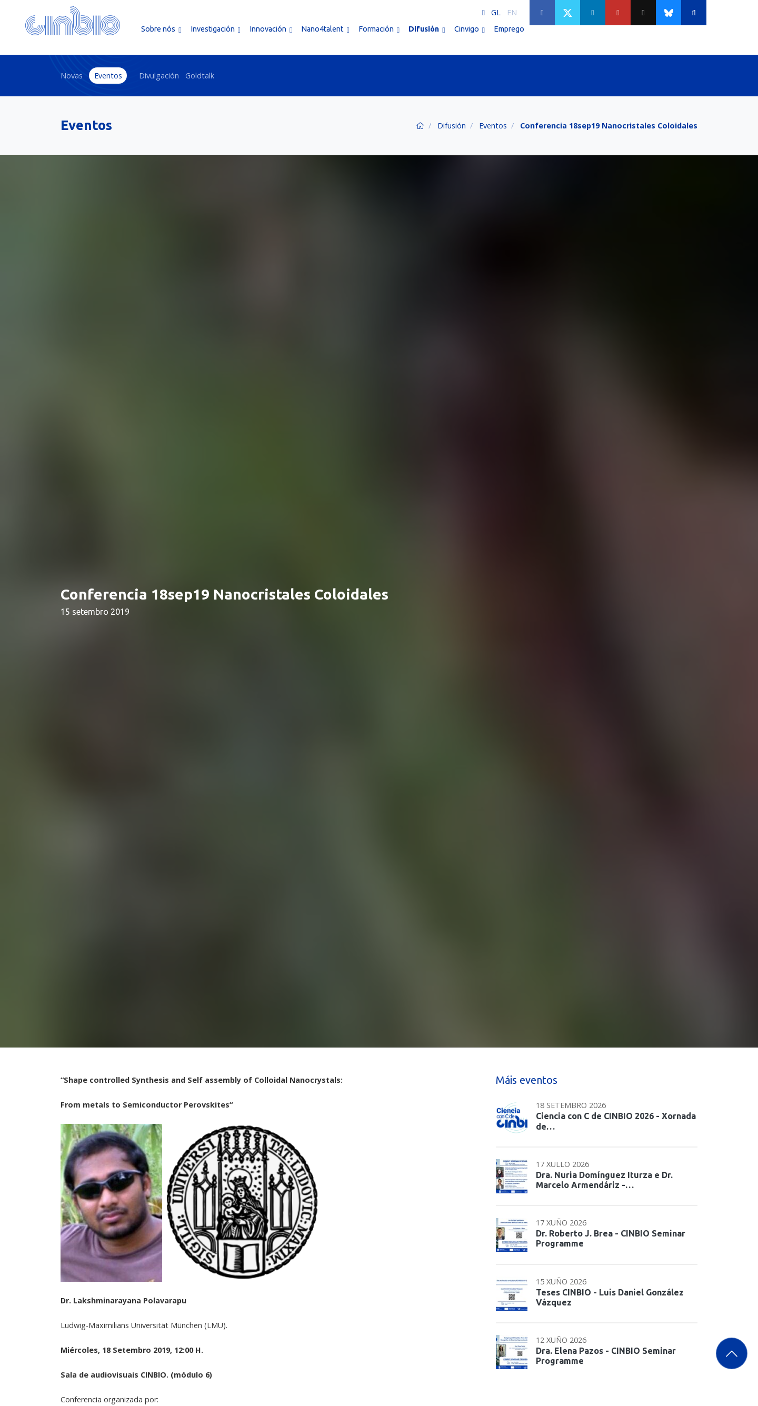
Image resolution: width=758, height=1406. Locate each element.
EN (512, 12)
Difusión (451, 126)
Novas (72, 76)
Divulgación (159, 76)
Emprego (509, 36)
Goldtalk (199, 76)
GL (496, 12)
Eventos (108, 76)
